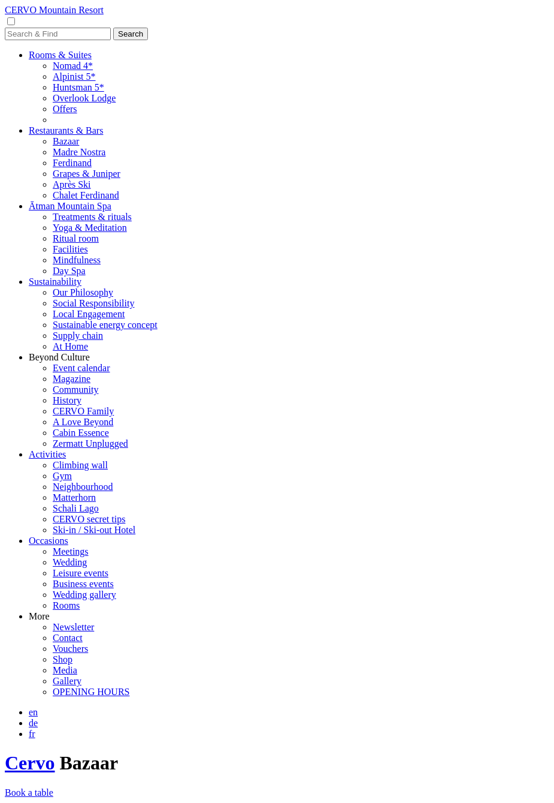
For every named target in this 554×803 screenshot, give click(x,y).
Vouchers (70, 648)
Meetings (71, 551)
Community (75, 389)
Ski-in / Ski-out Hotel (94, 530)
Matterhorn (74, 497)
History (67, 400)
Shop (62, 659)
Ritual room (76, 238)
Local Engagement (89, 314)
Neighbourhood (83, 487)
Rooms (66, 605)
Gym (62, 476)
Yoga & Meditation (90, 227)
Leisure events (80, 573)
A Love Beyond (83, 422)
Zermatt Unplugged (90, 443)
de (33, 723)
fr (32, 734)
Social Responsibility (93, 303)
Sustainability (55, 281)
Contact (68, 638)
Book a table (29, 792)
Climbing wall (80, 465)
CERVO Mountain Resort (54, 10)
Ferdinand (72, 163)
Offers (65, 109)
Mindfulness (77, 260)
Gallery (67, 681)
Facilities (70, 249)
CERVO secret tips (89, 519)
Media (65, 670)
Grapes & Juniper (86, 174)
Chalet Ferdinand (86, 195)
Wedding (70, 562)
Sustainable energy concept (105, 325)
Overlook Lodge (84, 98)
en (33, 712)
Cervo (30, 763)
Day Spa (69, 271)
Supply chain (78, 335)
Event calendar (81, 368)
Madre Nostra (79, 152)
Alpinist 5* (74, 76)
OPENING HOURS (91, 692)
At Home (70, 346)
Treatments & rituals (92, 217)
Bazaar (66, 141)
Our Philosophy (83, 292)
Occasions (48, 541)
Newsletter (73, 627)
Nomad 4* (73, 66)
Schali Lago (76, 508)
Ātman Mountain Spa (70, 206)
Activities (47, 454)
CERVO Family (83, 411)
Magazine (71, 379)
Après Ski (72, 184)
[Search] (58, 34)
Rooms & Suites (60, 55)
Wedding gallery (84, 595)
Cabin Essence (81, 433)
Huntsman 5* (78, 87)
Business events (83, 584)
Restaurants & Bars (66, 130)
